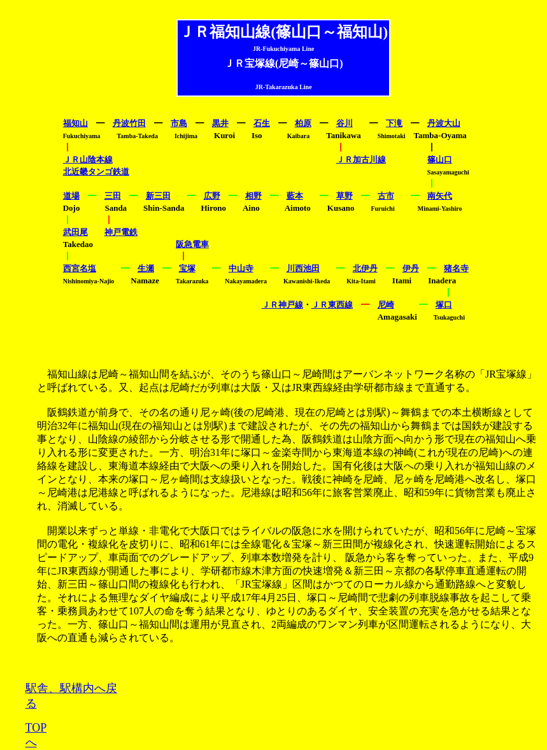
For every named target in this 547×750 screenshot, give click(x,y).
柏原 (303, 123)
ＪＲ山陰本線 (88, 159)
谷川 (344, 123)
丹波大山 (443, 123)
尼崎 (386, 304)
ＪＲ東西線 (332, 304)
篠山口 (439, 159)
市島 (179, 123)
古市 (386, 196)
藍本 (295, 196)
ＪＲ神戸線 (282, 304)
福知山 (75, 123)
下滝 (394, 123)
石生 (261, 123)
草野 (344, 196)
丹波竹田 (129, 123)
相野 (253, 196)
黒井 (220, 123)
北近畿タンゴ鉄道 (96, 171)
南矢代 (439, 196)
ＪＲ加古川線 (361, 159)
